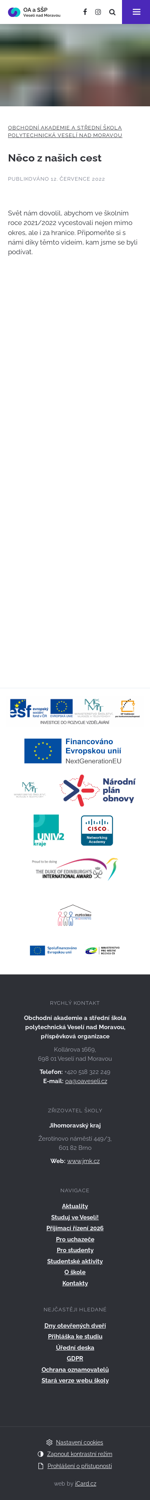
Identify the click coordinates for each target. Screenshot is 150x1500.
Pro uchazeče (75, 1239)
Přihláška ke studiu (75, 1336)
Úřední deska (75, 1347)
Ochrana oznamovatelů (75, 1369)
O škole (75, 1272)
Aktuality (75, 1206)
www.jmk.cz (83, 1161)
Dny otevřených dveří (75, 1325)
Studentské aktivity (75, 1261)
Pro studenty (75, 1250)
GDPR (75, 1358)
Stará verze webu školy (75, 1380)
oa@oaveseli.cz (86, 1081)
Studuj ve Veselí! (75, 1217)
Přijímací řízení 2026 (75, 1228)
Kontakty (75, 1283)
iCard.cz (85, 1483)
